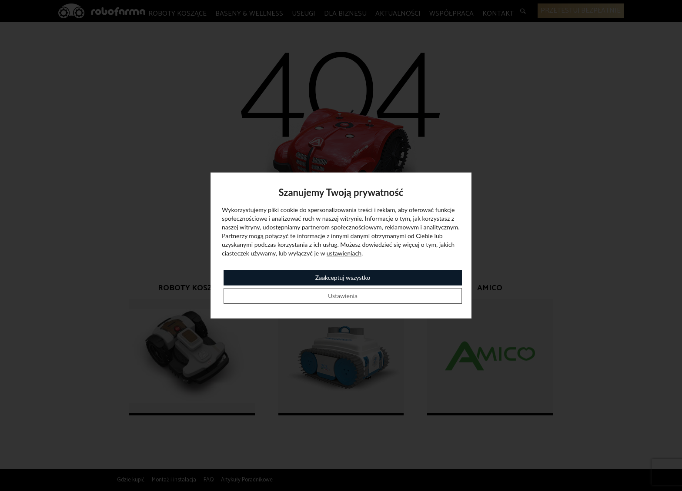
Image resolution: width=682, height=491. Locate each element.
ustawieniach (344, 253)
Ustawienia (343, 295)
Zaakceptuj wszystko (342, 277)
